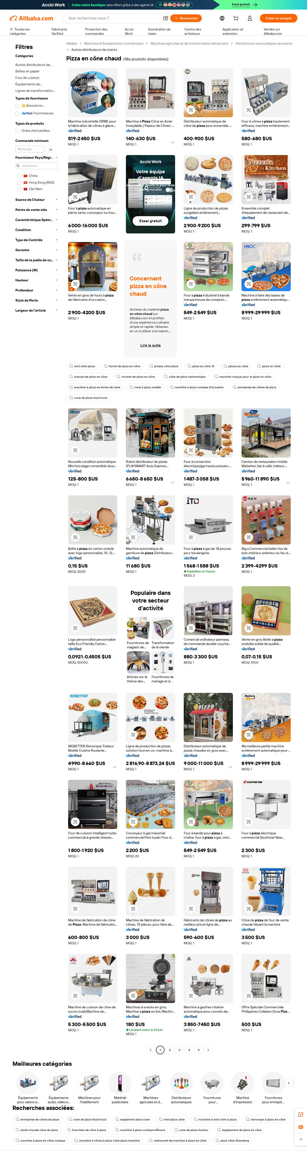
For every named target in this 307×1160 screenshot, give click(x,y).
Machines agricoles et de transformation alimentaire (189, 43)
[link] (301, 1114)
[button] (165, 18)
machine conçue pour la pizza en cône (243, 377)
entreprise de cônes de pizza (254, 387)
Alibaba (71, 43)
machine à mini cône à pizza (215, 1119)
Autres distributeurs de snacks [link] (94, 50)
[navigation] (36, 547)
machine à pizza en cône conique (40, 1141)
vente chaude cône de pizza (37, 1130)
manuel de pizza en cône (88, 377)
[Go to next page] (208, 1050)
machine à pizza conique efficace (140, 1130)
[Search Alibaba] (114, 18)
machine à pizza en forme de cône (94, 387)
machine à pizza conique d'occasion (197, 387)
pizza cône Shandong (232, 1141)
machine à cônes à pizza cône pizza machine (107, 1141)
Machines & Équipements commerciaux (113, 43)
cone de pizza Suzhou (191, 1130)
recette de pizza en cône (136, 377)
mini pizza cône (172, 1119)
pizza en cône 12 (201, 366)
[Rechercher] (186, 18)
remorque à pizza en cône (266, 1119)
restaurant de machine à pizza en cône (178, 1141)
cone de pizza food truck (88, 398)
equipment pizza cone (132, 1119)
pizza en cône (269, 366)
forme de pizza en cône (122, 366)
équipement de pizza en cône (239, 1130)
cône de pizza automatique (185, 377)
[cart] (236, 19)
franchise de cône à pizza (86, 1130)
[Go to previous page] (150, 1050)
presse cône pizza (163, 366)
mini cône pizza (82, 366)
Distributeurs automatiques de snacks (264, 43)
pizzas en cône (236, 366)
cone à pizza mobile (145, 387)
